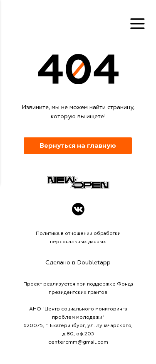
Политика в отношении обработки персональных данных (78, 237)
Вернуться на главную (78, 146)
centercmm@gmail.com (78, 342)
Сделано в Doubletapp (78, 262)
